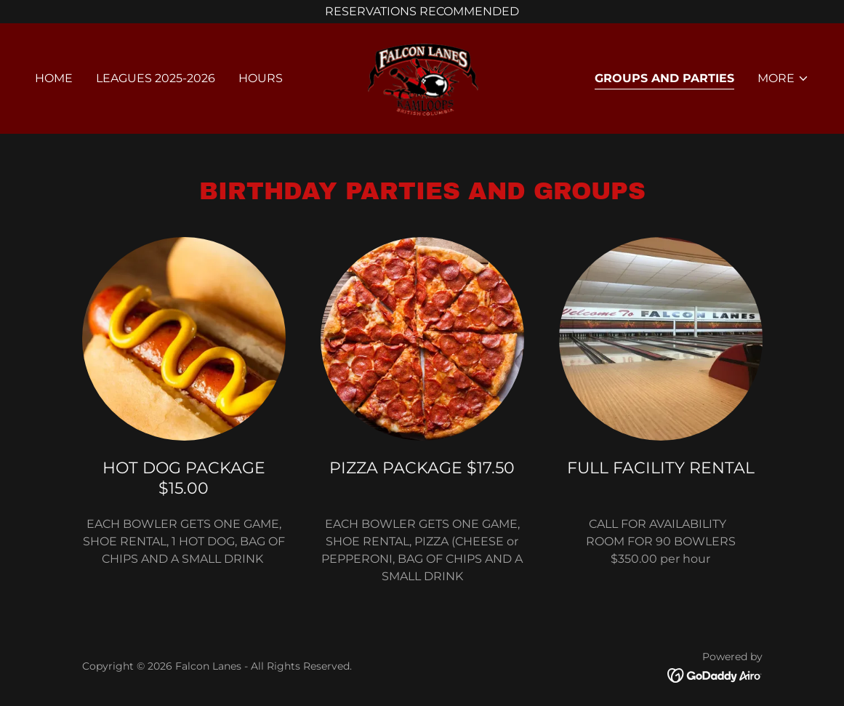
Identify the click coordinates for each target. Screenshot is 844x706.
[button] (783, 78)
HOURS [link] (260, 78)
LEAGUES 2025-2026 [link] (155, 78)
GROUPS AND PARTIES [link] (664, 78)
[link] (422, 77)
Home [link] (54, 78)
